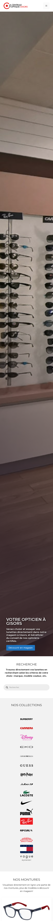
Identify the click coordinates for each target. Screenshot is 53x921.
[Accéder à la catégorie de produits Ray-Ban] (26, 821)
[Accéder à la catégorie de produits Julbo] (26, 784)
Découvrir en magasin (21, 648)
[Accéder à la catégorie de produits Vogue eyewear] (26, 858)
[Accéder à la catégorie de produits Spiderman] (26, 839)
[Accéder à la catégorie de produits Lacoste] (26, 793)
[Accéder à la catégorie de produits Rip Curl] (26, 830)
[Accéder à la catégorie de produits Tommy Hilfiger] (26, 849)
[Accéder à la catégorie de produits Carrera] (26, 728)
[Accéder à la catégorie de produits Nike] (26, 802)
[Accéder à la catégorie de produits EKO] (26, 747)
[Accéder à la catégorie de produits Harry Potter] (26, 774)
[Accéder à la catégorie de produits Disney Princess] (26, 737)
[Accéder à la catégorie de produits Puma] (26, 812)
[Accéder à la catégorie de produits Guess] (26, 765)
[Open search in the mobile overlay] (26, 687)
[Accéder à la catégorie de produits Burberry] (26, 719)
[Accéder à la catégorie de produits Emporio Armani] (26, 756)
